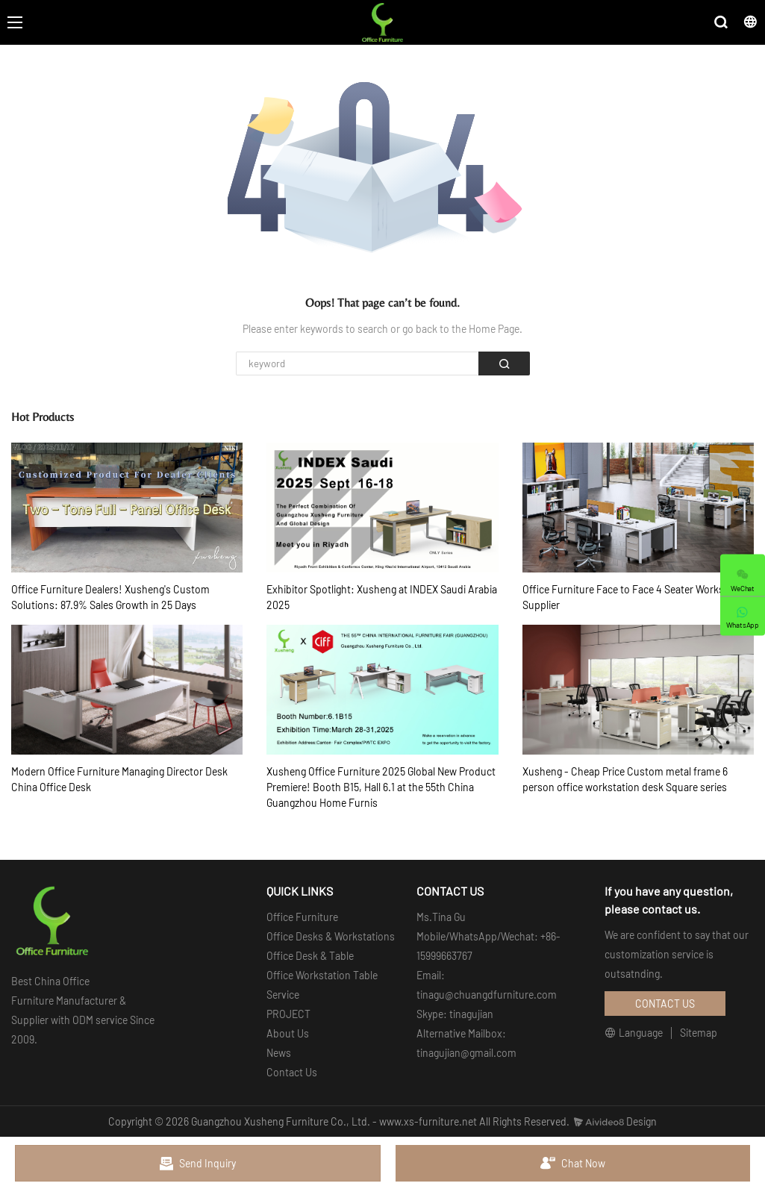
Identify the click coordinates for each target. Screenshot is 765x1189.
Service (282, 994)
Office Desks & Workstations (330, 936)
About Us (287, 1033)
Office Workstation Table (322, 975)
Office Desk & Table (310, 955)
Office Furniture (302, 917)
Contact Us (291, 1072)
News (278, 1052)
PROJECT (288, 1014)
